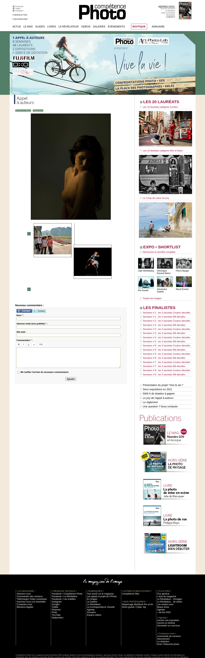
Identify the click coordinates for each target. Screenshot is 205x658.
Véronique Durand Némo (163, 269)
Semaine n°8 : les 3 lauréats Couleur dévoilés (163, 355)
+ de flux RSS (163, 593)
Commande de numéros (167, 617)
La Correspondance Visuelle (99, 588)
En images (91, 580)
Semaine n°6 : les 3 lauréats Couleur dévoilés (163, 342)
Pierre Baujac (182, 268)
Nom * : (20, 260)
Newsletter (170, 15)
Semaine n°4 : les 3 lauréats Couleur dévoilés (163, 329)
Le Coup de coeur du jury (153, 196)
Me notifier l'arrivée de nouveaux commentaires (45, 317)
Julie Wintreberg (145, 268)
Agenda (90, 590)
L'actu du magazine (165, 577)
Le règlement (149, 383)
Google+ (55, 585)
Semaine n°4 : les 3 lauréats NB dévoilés (160, 332)
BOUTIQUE (139, 26)
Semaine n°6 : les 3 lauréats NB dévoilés (160, 345)
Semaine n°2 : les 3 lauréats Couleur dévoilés (163, 315)
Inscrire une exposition (166, 601)
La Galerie (91, 582)
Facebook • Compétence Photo (65, 574)
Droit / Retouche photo (166, 625)
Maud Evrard (182, 287)
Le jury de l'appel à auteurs (156, 380)
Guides (40, 26)
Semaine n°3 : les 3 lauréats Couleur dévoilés (163, 322)
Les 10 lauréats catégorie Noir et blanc (159, 150)
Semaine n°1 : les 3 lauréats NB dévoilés (160, 312)
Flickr (54, 593)
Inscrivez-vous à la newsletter (29, 582)
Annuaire (158, 26)
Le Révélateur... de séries (168, 582)
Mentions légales (24, 588)
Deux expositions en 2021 (156, 372)
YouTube (55, 596)
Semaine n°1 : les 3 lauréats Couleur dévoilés (163, 308)
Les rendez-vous (164, 585)
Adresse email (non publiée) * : (31, 268)
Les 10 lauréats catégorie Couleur (157, 107)
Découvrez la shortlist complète (156, 250)
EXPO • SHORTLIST (165, 245)
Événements (116, 26)
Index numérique (168, 13)
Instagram (19, 11)
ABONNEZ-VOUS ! (166, 6)
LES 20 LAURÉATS (164, 102)
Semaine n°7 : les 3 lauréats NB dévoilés (160, 352)
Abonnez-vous (23, 574)
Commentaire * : (24, 285)
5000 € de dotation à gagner (157, 376)
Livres (51, 26)
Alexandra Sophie (165, 287)
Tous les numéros (167, 8)
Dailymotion (57, 598)
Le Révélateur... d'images (167, 580)
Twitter (18, 8)
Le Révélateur (68, 26)
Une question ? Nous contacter (158, 387)
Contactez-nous (23, 585)
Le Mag (28, 26)
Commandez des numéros (28, 577)
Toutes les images (150, 294)
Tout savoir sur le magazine (98, 574)
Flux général (162, 574)
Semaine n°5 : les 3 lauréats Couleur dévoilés (163, 335)
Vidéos (86, 26)
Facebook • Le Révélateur (63, 577)
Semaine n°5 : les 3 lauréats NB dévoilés (160, 339)
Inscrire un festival (164, 604)
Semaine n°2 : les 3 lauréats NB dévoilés (160, 319)
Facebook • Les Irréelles (62, 580)
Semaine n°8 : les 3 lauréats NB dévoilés (160, 359)
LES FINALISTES (162, 304)
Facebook (19, 6)
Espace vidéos (93, 596)
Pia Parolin (143, 288)
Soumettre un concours (167, 606)
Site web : (21, 276)
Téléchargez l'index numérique (30, 580)
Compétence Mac (129, 574)
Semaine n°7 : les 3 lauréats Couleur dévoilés (163, 349)
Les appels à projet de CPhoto (99, 577)
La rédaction (162, 622)
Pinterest (55, 590)
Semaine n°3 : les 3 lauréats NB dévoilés (160, 325)
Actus (17, 26)
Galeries (99, 26)
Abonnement (162, 620)
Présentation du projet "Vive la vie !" (161, 369)
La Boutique (170, 11)
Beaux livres (162, 588)
